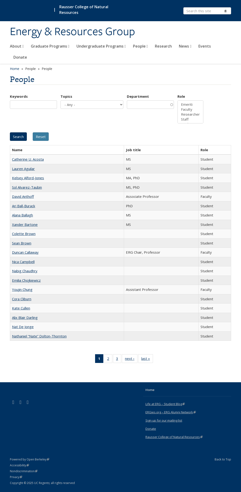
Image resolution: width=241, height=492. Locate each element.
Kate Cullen (21, 308)
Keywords (19, 96)
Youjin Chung (22, 289)
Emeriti (190, 104)
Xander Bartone (25, 224)
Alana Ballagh (22, 215)
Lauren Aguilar (23, 168)
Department (138, 96)
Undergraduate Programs (101, 46)
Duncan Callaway (25, 252)
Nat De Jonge (23, 326)
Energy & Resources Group (72, 31)
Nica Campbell (23, 261)
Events (204, 46)
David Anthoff (23, 196)
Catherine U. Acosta (28, 159)
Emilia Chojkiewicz (26, 280)
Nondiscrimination (23, 471)
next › (131, 359)
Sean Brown (21, 243)
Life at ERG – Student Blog (165, 404)
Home (14, 68)
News (185, 46)
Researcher (190, 114)
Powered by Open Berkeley (29, 459)
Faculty (190, 109)
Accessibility (19, 465)
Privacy (16, 477)
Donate (20, 57)
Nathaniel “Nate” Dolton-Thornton (39, 336)
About (17, 46)
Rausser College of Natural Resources (83, 9)
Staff (190, 119)
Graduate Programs (50, 46)
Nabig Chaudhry (24, 270)
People (140, 46)
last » (147, 359)
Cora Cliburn (21, 299)
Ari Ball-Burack (23, 205)
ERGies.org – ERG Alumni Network (170, 412)
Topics (66, 96)
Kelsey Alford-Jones (28, 177)
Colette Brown (24, 233)
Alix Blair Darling (25, 317)
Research (163, 46)
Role (181, 96)
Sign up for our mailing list (163, 420)
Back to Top (223, 459)
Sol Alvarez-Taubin (27, 187)
